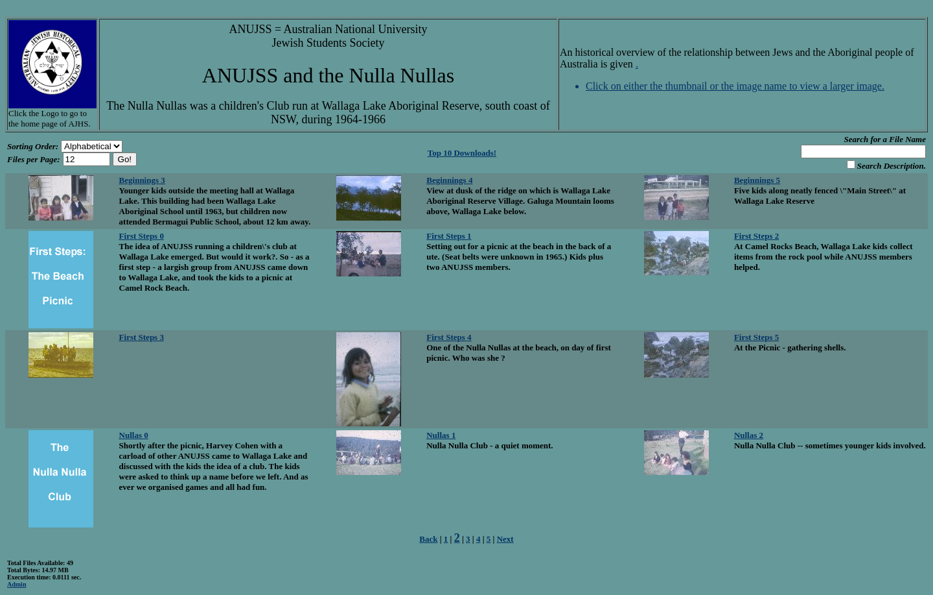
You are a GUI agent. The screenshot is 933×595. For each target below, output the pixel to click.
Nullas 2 (748, 435)
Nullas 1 (440, 435)
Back (428, 539)
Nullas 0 (133, 435)
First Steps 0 (141, 236)
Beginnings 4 (449, 180)
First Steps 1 (448, 236)
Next (505, 539)
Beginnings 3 (142, 180)
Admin (16, 584)
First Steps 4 (448, 337)
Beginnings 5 (757, 180)
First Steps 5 (756, 337)
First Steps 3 (141, 337)
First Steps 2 (756, 236)
